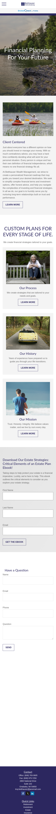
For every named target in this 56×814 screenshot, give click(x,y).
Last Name (8, 507)
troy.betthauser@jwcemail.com (28, 789)
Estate (28, 810)
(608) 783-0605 (31, 775)
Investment (27, 807)
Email (5, 525)
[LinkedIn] (32, 793)
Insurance (28, 813)
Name (5, 574)
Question (7, 624)
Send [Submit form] (8, 647)
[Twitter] (28, 793)
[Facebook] (23, 793)
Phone (6, 607)
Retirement (27, 804)
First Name (8, 490)
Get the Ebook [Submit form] (14, 542)
